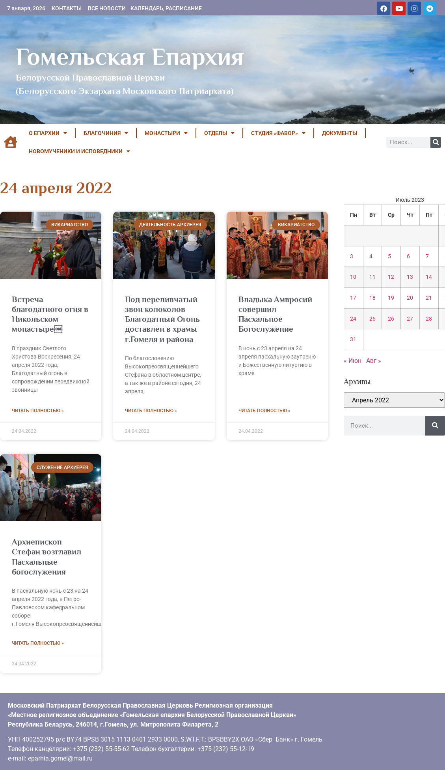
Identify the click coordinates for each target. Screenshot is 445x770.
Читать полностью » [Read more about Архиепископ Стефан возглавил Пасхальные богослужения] (38, 643)
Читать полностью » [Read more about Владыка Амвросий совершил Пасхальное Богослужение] (264, 410)
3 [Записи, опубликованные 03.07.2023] (351, 256)
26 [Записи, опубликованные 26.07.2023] (391, 319)
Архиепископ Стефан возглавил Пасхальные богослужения (46, 557)
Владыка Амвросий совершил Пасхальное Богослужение (275, 314)
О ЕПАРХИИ (48, 133)
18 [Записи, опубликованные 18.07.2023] (372, 298)
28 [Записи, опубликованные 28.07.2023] (429, 319)
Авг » (373, 360)
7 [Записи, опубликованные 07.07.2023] (427, 256)
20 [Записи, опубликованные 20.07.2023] (410, 298)
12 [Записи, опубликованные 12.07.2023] (391, 277)
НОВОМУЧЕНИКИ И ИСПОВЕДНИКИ (79, 151)
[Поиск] (435, 142)
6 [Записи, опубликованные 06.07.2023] (408, 256)
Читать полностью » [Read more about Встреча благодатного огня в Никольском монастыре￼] (38, 410)
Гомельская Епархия (130, 56)
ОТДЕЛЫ (219, 133)
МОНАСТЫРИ (166, 133)
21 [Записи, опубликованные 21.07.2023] (429, 298)
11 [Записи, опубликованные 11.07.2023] (372, 277)
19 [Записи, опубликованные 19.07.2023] (391, 298)
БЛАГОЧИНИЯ (106, 133)
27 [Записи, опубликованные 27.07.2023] (410, 319)
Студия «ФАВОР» (278, 133)
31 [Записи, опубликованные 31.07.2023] (353, 339)
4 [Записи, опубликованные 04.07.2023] (370, 256)
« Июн (352, 360)
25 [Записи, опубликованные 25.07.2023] (372, 319)
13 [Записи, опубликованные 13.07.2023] (410, 277)
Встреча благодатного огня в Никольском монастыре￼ (50, 314)
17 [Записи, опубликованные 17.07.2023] (353, 298)
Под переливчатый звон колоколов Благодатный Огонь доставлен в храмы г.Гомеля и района (162, 319)
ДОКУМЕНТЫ (339, 133)
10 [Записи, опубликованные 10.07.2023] (353, 277)
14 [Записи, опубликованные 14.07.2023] (429, 277)
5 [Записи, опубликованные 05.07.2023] (389, 256)
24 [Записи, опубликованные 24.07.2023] (353, 319)
